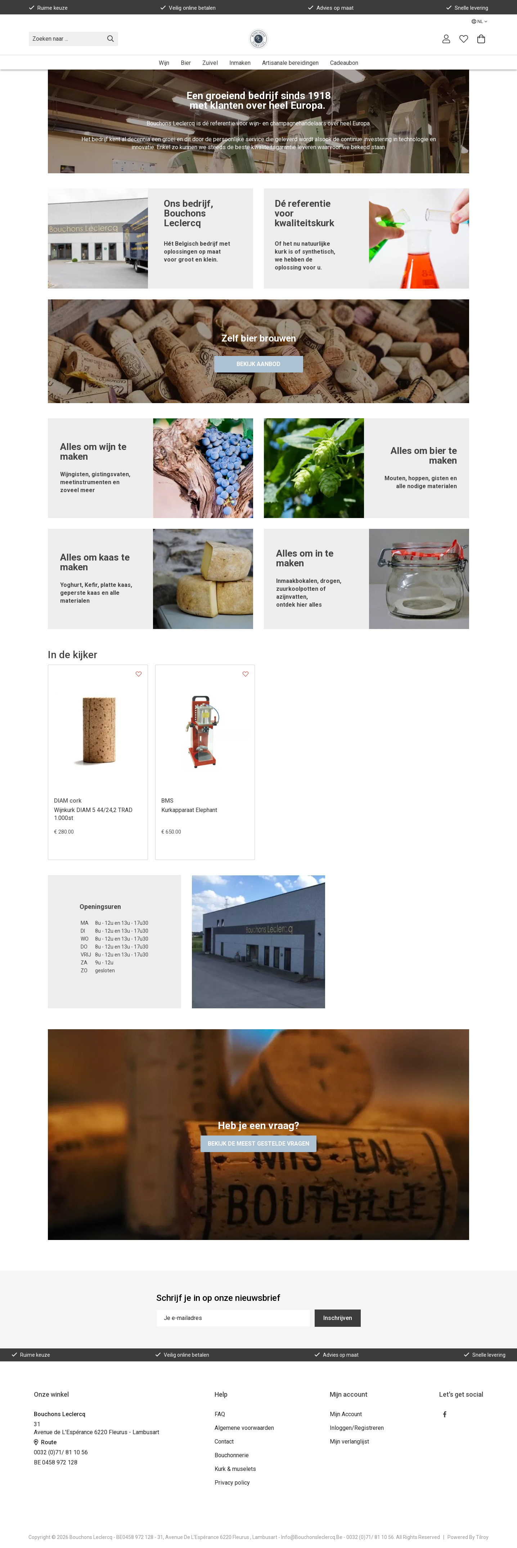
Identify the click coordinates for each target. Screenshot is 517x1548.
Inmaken (240, 62)
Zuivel (210, 62)
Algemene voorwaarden (244, 1427)
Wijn (164, 62)
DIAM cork (67, 800)
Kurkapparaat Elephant (189, 810)
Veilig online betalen (188, 8)
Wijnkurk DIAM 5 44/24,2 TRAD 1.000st (93, 814)
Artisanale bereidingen (290, 62)
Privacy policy (232, 1482)
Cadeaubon (344, 62)
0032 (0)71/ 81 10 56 (61, 1452)
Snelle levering (467, 8)
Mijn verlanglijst (349, 1441)
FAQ (220, 1414)
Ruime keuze (48, 8)
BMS (167, 800)
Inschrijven (337, 1318)
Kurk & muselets (235, 1469)
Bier (186, 62)
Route (45, 1442)
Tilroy (482, 1537)
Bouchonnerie (232, 1455)
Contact (224, 1441)
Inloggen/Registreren (357, 1427)
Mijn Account (346, 1414)
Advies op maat (331, 8)
